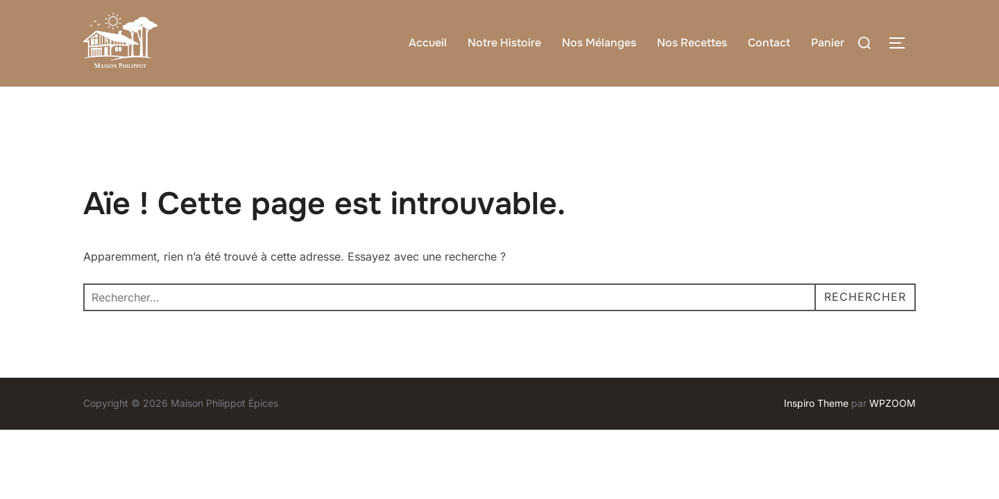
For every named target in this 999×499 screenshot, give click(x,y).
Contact (769, 42)
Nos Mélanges (599, 42)
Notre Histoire (504, 42)
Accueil (428, 42)
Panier (827, 42)
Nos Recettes (692, 42)
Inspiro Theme (816, 403)
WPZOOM (892, 403)
